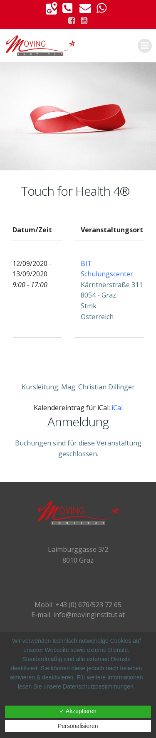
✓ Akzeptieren (78, 711)
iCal (117, 407)
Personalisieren (78, 726)
